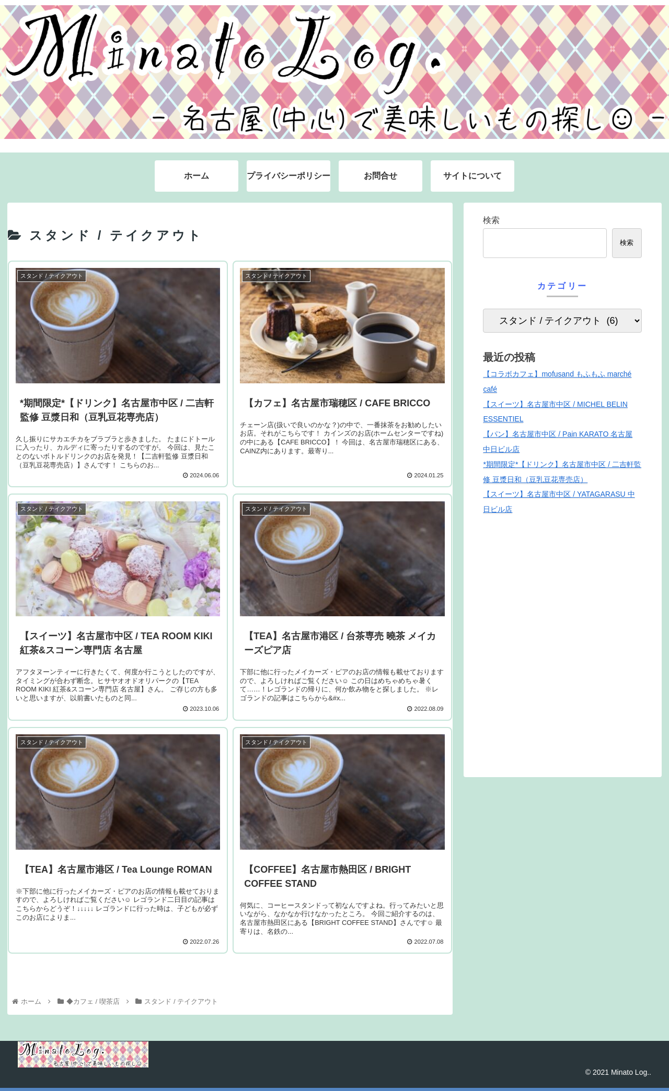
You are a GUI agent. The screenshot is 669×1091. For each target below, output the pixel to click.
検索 (491, 220)
